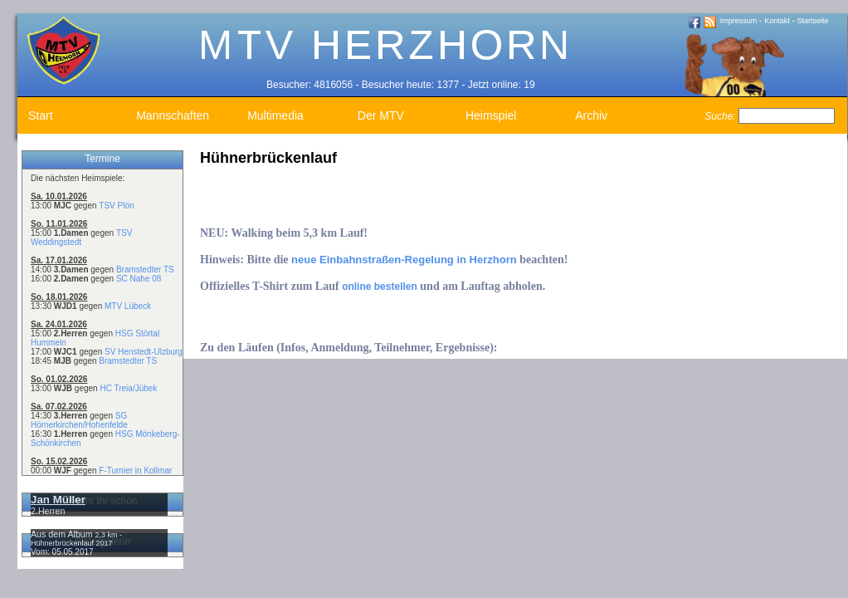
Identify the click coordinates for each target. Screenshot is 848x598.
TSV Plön (116, 205)
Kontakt (777, 21)
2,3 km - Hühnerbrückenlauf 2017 (76, 539)
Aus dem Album (63, 534)
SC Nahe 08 (138, 278)
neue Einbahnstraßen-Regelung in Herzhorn (404, 259)
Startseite (813, 21)
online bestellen (379, 286)
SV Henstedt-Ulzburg (144, 351)
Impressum (739, 21)
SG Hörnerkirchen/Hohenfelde (79, 420)
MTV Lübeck (128, 306)
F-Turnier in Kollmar (135, 470)
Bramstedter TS (145, 269)
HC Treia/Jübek (128, 388)
